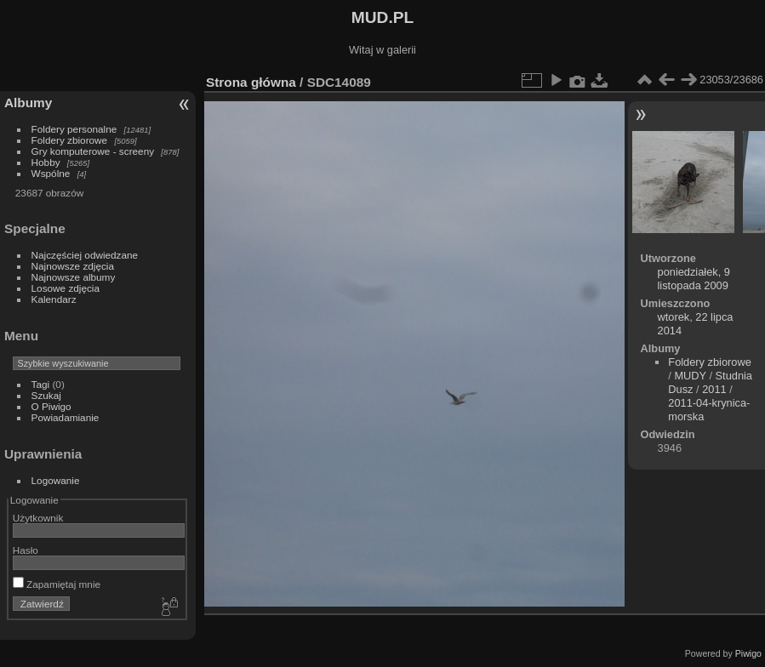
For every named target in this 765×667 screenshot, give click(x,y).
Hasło (25, 550)
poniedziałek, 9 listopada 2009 (694, 278)
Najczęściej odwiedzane (85, 254)
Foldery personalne (74, 128)
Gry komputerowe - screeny (93, 151)
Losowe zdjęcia (65, 288)
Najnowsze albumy (73, 276)
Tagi (40, 384)
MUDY (689, 375)
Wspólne (51, 173)
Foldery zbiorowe (69, 139)
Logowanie (55, 480)
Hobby (45, 162)
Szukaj (46, 395)
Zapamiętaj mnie (56, 584)
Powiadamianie (65, 417)
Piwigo (748, 653)
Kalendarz (54, 299)
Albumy (28, 102)
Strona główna (251, 82)
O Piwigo (51, 406)
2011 (714, 389)
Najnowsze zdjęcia (72, 265)
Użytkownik (38, 517)
